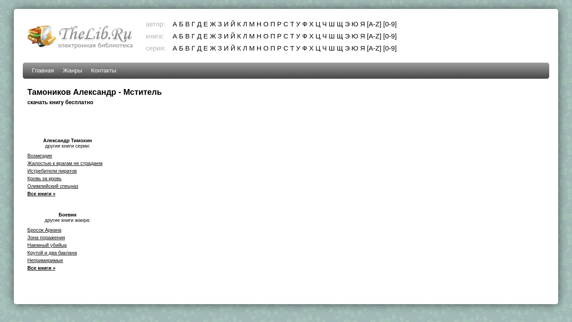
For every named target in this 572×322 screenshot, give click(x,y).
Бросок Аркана (44, 230)
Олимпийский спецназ (52, 186)
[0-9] (390, 24)
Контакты (103, 70)
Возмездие (39, 155)
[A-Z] (374, 24)
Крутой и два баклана (52, 252)
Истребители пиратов (52, 171)
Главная (43, 70)
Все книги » (41, 193)
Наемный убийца (47, 245)
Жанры (72, 70)
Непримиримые (45, 260)
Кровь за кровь (44, 178)
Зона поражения (46, 237)
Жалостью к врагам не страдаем (64, 163)
